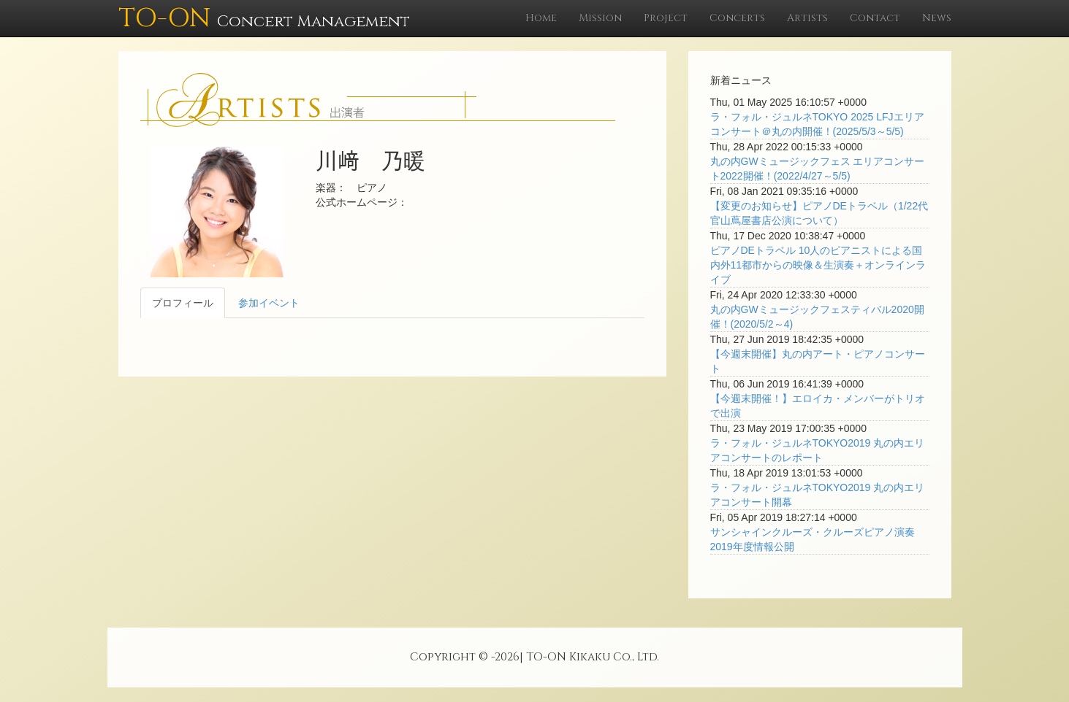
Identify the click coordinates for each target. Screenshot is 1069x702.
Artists (807, 18)
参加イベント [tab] (269, 303)
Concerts (737, 18)
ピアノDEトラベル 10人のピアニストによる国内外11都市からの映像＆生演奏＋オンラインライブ (818, 264)
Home (541, 18)
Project (666, 18)
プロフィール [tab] (182, 303)
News (936, 18)
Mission (600, 18)
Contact (875, 18)
